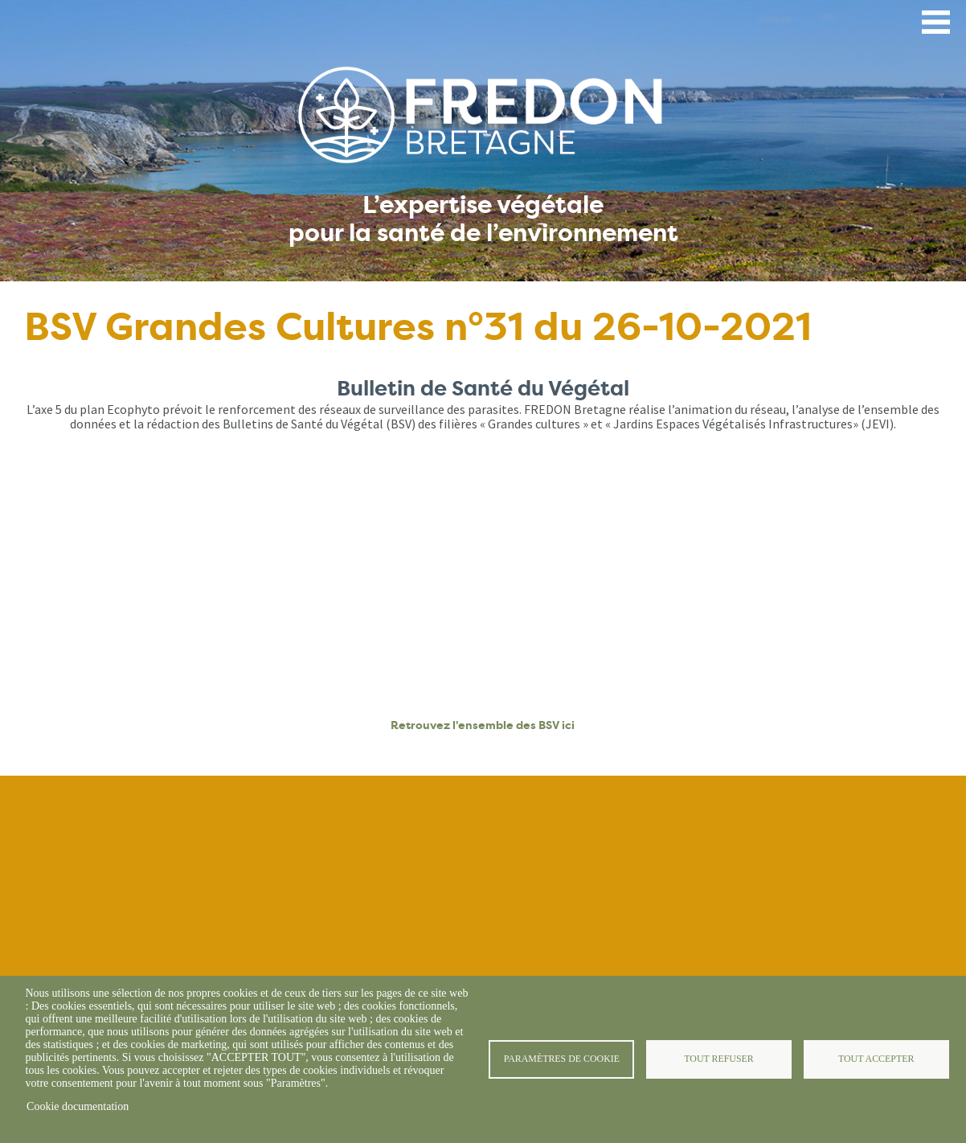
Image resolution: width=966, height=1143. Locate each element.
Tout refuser (718, 1058)
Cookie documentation (78, 1106)
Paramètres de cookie (562, 1058)
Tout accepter (876, 1058)
